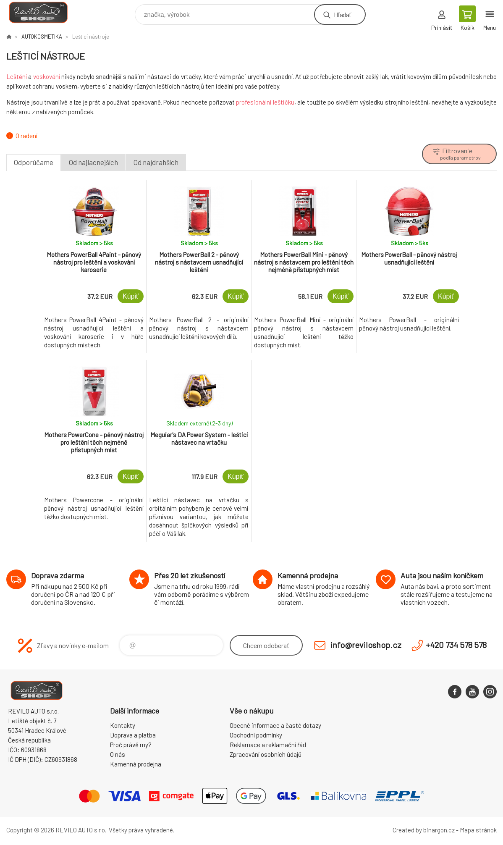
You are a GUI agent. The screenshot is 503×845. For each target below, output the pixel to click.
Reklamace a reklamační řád (268, 744)
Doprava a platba (133, 735)
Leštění (16, 76)
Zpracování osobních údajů (265, 754)
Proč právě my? (131, 744)
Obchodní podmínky (256, 735)
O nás (117, 754)
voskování (46, 76)
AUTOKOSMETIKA (41, 36)
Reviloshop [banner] (43, 12)
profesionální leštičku (265, 102)
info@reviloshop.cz (365, 645)
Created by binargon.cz (424, 830)
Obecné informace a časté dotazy (275, 725)
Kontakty (122, 725)
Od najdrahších (156, 162)
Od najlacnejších (93, 162)
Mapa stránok (478, 830)
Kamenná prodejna (135, 764)
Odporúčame (33, 162)
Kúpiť (131, 296)
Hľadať (342, 14)
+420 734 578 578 (456, 645)
